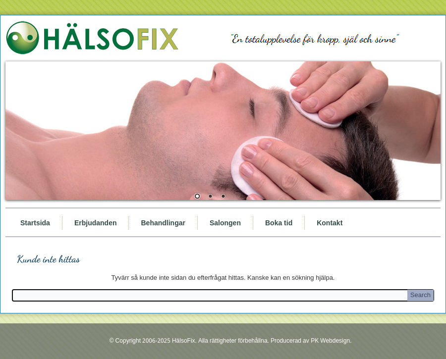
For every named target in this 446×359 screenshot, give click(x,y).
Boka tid (278, 223)
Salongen (225, 223)
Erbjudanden (95, 223)
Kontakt (329, 223)
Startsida (35, 223)
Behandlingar (163, 223)
